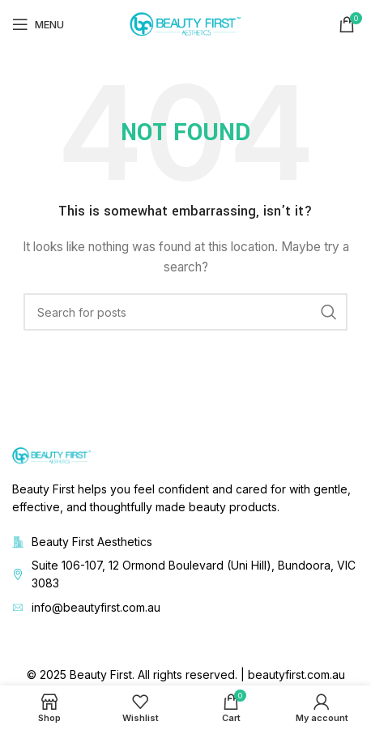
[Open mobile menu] (38, 24)
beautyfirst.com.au (296, 674)
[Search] (185, 312)
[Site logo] (185, 23)
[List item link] (185, 575)
